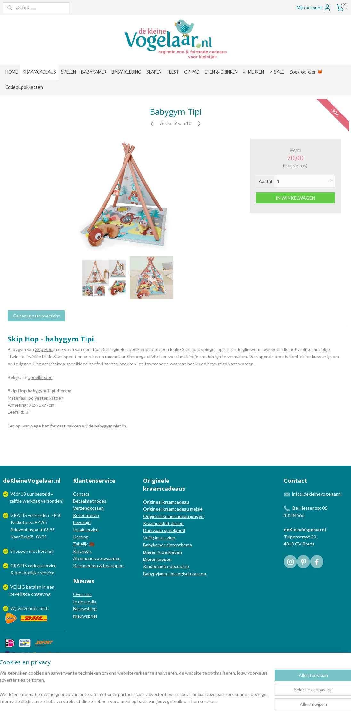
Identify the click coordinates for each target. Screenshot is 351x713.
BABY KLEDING (126, 72)
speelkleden (40, 377)
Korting (80, 536)
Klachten (82, 551)
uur (30, 494)
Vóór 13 (18, 494)
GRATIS (19, 565)
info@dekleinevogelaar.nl (317, 494)
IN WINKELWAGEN (295, 197)
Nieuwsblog (85, 608)
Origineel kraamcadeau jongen (173, 516)
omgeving (41, 594)
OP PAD (192, 72)
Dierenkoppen (157, 559)
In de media (84, 601)
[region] (133, 687)
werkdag (31, 501)
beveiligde (20, 594)
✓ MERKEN (253, 72)
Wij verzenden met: (29, 608)
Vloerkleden (169, 552)
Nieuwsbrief (85, 616)
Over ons (82, 594)
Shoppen (19, 551)
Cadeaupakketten (24, 87)
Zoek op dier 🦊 (305, 72)
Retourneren (86, 515)
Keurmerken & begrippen (98, 565)
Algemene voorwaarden (97, 558)
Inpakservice (86, 529)
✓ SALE (276, 72)
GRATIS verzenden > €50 (35, 515)
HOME (11, 72)
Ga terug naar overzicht (36, 315)
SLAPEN (154, 72)
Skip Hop (44, 349)
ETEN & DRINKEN (221, 72)
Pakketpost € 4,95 (25, 522)
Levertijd (82, 522)
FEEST (173, 72)
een (50, 587)
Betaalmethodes (89, 501)
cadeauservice (42, 565)
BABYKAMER (93, 72)
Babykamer (154, 544)
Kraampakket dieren (163, 523)
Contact (81, 494)
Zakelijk (80, 543)
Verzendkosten (88, 508)
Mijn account (314, 8)
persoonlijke (27, 572)
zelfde (16, 501)
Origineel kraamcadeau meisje (173, 509)
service (46, 572)
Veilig (149, 537)
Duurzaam (153, 530)
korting (45, 551)
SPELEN (68, 72)
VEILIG (18, 587)
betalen (33, 587)
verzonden (51, 501)
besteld (42, 494)
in (44, 587)
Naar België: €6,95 (29, 536)
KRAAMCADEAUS (39, 72)
